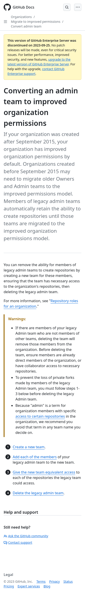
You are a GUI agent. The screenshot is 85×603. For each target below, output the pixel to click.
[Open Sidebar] (5, 21)
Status (68, 581)
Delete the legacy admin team (38, 492)
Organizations (21, 17)
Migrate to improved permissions (35, 21)
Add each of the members (35, 456)
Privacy (54, 581)
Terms (41, 581)
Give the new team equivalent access (44, 472)
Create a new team (29, 446)
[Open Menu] (77, 7)
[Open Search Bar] (66, 7)
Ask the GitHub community (26, 536)
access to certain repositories (40, 416)
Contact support (18, 542)
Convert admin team (26, 26)
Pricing (9, 586)
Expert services (28, 586)
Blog (47, 586)
